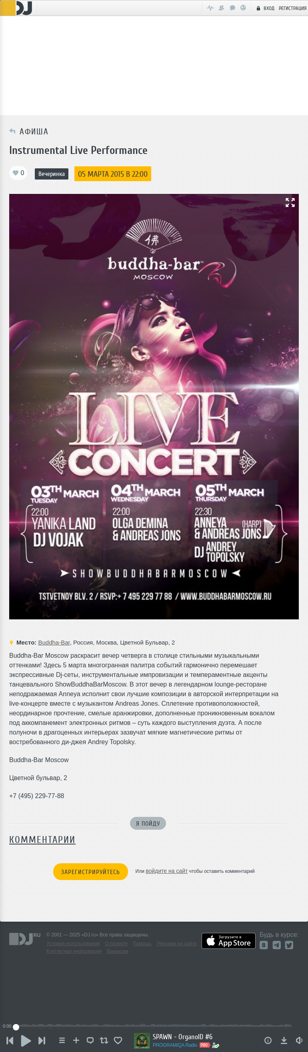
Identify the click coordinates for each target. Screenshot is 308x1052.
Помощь (142, 943)
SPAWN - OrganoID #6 (182, 1037)
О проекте (116, 943)
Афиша (31, 131)
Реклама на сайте (177, 943)
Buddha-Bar (54, 642)
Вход (264, 8)
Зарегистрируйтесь (90, 872)
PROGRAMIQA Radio (175, 1045)
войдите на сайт (167, 871)
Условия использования (73, 943)
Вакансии (117, 951)
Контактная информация (74, 951)
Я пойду (148, 823)
